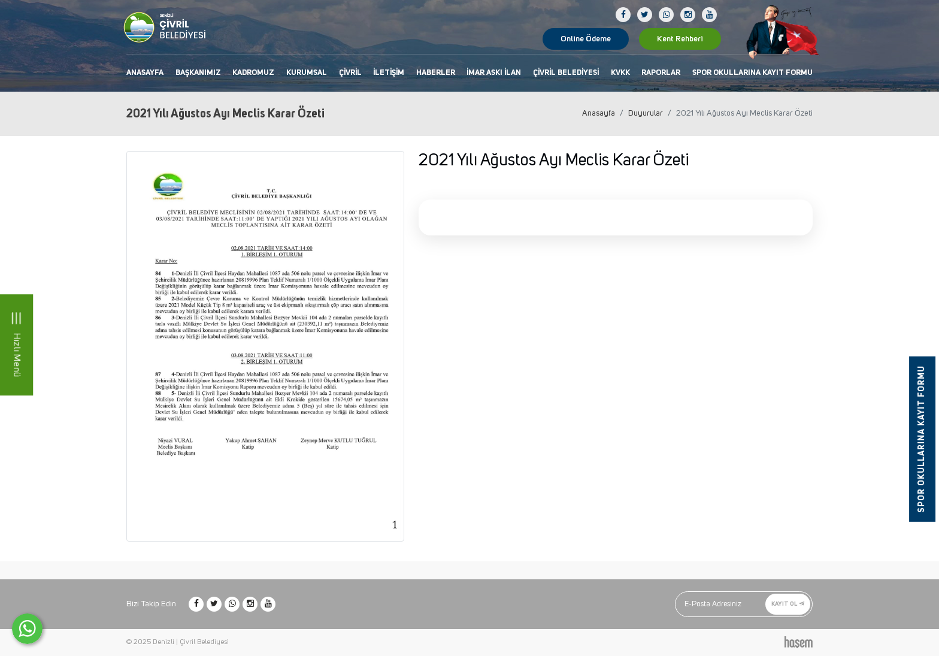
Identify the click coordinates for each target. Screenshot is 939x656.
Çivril (350, 73)
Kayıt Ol (787, 604)
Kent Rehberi (680, 39)
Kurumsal (306, 73)
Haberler (435, 73)
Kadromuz (253, 73)
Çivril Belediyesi (566, 73)
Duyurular (645, 113)
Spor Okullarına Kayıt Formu (752, 73)
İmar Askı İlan (494, 73)
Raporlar (660, 73)
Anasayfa (144, 73)
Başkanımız (198, 73)
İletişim (388, 73)
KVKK (620, 73)
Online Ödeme (586, 39)
